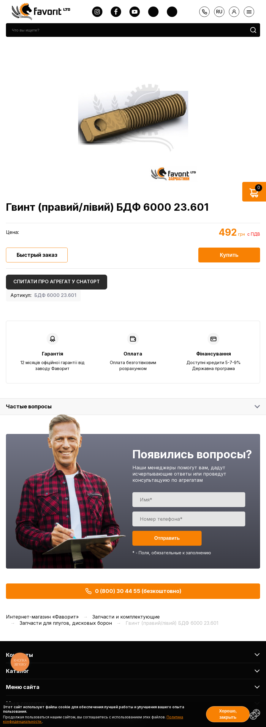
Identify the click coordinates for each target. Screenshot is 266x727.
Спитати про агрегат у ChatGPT (56, 281)
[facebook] (116, 12)
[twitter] (153, 12)
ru (219, 12)
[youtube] (134, 12)
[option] (133, 118)
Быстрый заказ (37, 255)
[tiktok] (172, 12)
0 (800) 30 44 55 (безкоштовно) (133, 591)
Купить (229, 255)
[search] (126, 30)
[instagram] (97, 12)
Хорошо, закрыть (228, 714)
